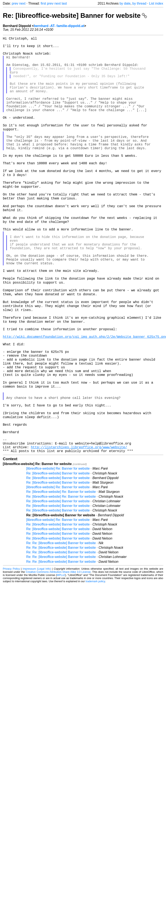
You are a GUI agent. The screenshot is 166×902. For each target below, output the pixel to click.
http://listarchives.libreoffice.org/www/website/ (79, 531)
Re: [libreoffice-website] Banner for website (75, 15)
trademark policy (95, 666)
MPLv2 (61, 660)
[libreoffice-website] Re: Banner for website (58, 554)
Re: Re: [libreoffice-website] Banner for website (61, 628)
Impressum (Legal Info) (37, 654)
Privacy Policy (11, 654)
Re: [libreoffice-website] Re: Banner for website (61, 577)
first (43, 3)
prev (15, 3)
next (22, 3)
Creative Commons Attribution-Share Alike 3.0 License (58, 657)
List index (156, 3)
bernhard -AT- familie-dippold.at (59, 26)
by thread (139, 3)
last (64, 3)
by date (124, 3)
